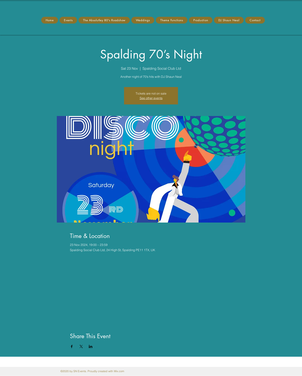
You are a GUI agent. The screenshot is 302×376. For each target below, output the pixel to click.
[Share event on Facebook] (72, 346)
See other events (151, 98)
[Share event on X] (81, 346)
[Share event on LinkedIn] (90, 346)
